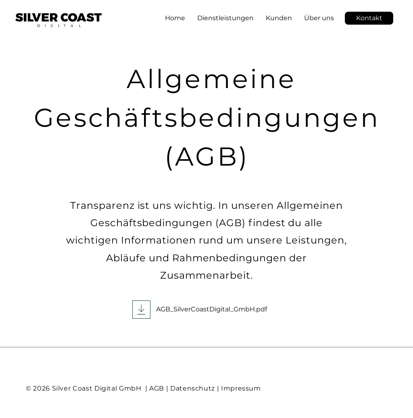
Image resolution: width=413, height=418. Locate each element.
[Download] (141, 309)
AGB (156, 388)
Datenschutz (192, 388)
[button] (369, 18)
